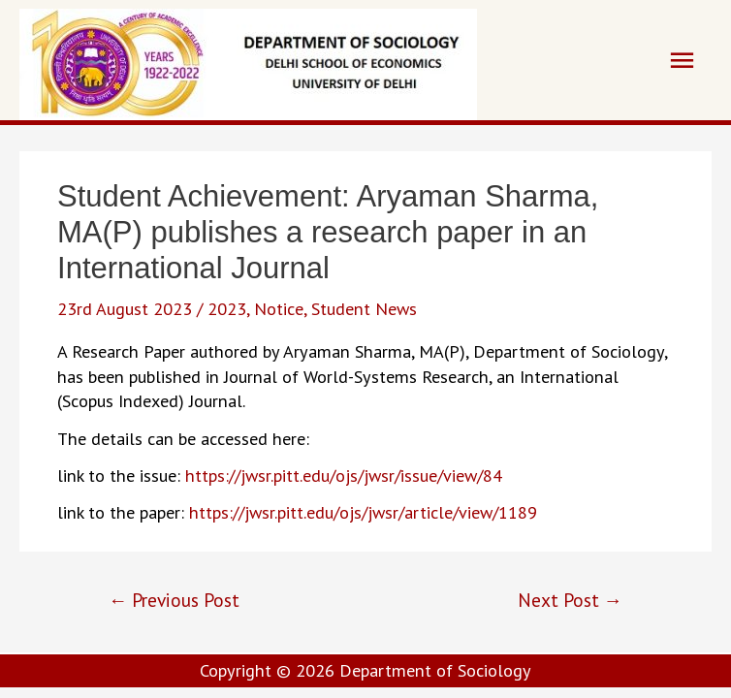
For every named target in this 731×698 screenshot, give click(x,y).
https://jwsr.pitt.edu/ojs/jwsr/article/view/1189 (363, 512)
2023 (226, 308)
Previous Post (174, 599)
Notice (278, 308)
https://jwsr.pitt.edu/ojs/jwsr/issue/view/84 (343, 475)
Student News (364, 308)
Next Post (570, 599)
